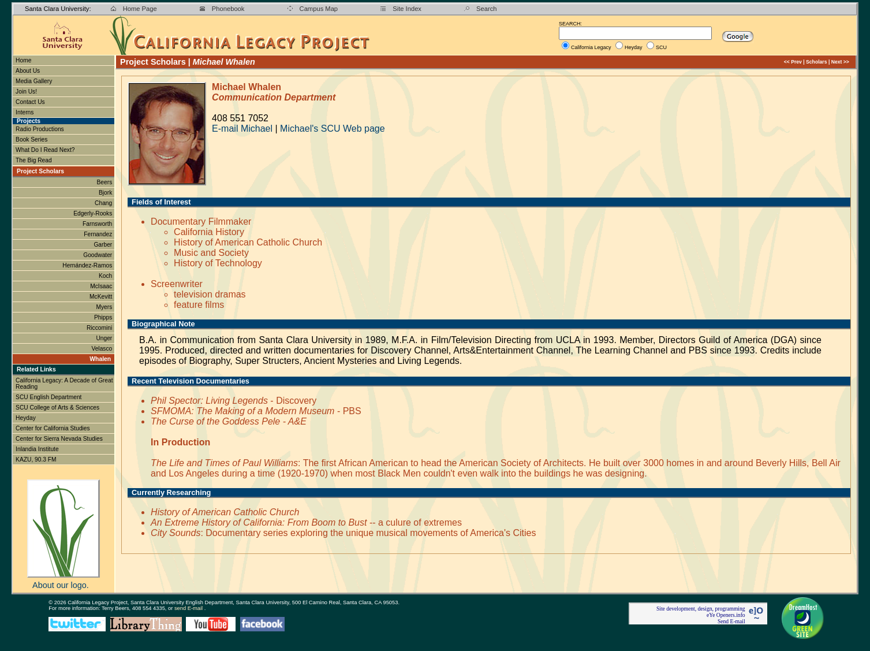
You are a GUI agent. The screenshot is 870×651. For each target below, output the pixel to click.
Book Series (31, 139)
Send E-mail (731, 621)
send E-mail (189, 608)
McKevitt (101, 296)
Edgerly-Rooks (93, 213)
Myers (105, 307)
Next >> (840, 62)
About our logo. (60, 585)
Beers (105, 182)
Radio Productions (40, 129)
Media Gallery (34, 81)
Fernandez (99, 234)
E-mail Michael (242, 128)
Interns (25, 112)
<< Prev (793, 62)
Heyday (634, 47)
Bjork (106, 192)
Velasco (102, 348)
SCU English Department (48, 397)
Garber (104, 244)
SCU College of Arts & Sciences (57, 407)
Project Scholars (40, 171)
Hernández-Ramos (88, 265)
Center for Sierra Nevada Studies (59, 439)
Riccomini (100, 328)
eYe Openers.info (726, 615)
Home (23, 60)
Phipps (104, 317)
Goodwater (98, 255)
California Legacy (591, 47)
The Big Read (34, 160)
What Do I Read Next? (45, 150)
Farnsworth (98, 224)
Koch (106, 276)
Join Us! (26, 91)
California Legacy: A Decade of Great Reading (64, 383)
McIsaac (102, 286)
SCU (661, 47)
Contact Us (30, 102)
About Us (28, 71)
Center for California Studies (53, 428)
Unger (105, 338)
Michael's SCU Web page (332, 128)
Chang (104, 203)
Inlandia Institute (37, 449)
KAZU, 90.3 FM (36, 459)
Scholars (816, 62)
